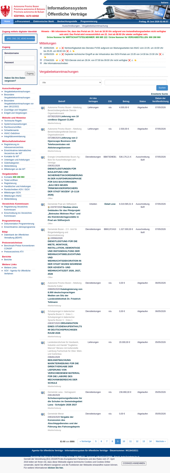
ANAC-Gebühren (12, 133)
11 (130, 441)
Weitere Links (10, 267)
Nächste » (161, 441)
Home (7, 21)
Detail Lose (110, 204)
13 (144, 441)
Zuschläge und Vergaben (15, 110)
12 (137, 441)
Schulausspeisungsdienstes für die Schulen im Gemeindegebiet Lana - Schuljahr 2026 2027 (65, 401)
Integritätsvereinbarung (14, 136)
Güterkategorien (11, 163)
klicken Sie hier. (56, 468)
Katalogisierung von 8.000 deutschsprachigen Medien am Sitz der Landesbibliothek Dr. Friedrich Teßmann (65, 295)
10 (124, 441)
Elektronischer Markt (43, 21)
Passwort (9, 62)
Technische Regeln (13, 121)
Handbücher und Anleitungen (17, 186)
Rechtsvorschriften (12, 127)
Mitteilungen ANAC (13, 196)
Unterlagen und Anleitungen (17, 160)
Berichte (8, 259)
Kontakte (14, 177)
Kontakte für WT (11, 156)
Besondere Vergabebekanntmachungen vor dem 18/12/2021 (19, 104)
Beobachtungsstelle (67, 21)
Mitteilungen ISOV (12, 192)
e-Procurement (22, 21)
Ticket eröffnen (11, 180)
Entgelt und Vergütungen (15, 113)
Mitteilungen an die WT (14, 169)
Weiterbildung (10, 166)
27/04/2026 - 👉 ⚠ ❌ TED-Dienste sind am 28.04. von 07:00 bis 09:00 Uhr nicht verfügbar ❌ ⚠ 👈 (90, 60)
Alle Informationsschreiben (56, 63)
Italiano (164, 2)
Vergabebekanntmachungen (17, 91)
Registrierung (10, 183)
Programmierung (89, 21)
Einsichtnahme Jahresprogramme (19, 227)
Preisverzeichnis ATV (14, 251)
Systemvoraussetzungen (15, 124)
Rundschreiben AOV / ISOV (17, 189)
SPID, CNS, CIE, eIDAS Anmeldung (21, 38)
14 (150, 441)
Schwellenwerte (11, 130)
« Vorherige (85, 441)
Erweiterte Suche (159, 94)
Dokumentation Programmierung (19, 224)
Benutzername (11, 53)
